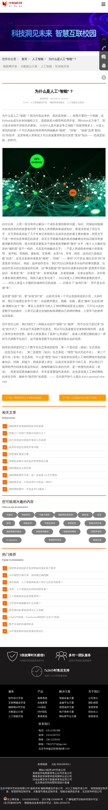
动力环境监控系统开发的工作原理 (27, 440)
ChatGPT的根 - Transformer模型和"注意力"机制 (34, 617)
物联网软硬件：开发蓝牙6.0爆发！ (28, 489)
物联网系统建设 (57, 102)
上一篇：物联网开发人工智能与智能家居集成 (27, 398)
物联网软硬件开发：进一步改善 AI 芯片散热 (33, 475)
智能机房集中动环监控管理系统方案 (28, 461)
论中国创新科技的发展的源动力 (26, 631)
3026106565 (63, 764)
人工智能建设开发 (38, 102)
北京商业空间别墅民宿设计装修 (52, 782)
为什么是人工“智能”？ (62, 59)
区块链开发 (62, 66)
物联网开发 (10, 66)
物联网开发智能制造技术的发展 (26, 426)
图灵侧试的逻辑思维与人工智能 (26, 610)
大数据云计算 (29, 66)
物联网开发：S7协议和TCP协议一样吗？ (31, 482)
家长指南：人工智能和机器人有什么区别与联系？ (36, 582)
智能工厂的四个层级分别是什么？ (27, 433)
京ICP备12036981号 (52, 799)
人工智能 (37, 59)
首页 (24, 59)
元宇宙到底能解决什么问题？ (25, 603)
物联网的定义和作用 (20, 468)
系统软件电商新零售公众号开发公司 (52, 773)
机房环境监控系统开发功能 (24, 447)
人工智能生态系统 (75, 102)
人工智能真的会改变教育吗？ (25, 596)
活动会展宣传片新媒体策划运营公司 (52, 779)
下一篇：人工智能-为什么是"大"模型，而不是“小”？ (84, 398)
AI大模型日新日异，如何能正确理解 (29, 575)
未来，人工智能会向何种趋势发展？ (28, 589)
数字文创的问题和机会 (21, 624)
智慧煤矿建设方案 (19, 454)
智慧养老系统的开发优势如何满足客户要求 (32, 568)
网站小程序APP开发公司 (52, 770)
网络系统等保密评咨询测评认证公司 (52, 776)
